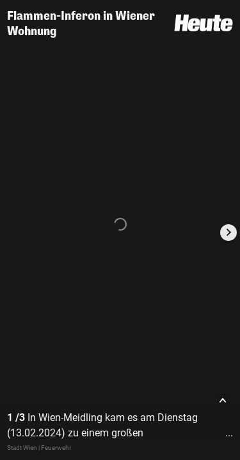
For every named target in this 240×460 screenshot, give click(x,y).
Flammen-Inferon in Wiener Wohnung (81, 23)
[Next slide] (228, 232)
